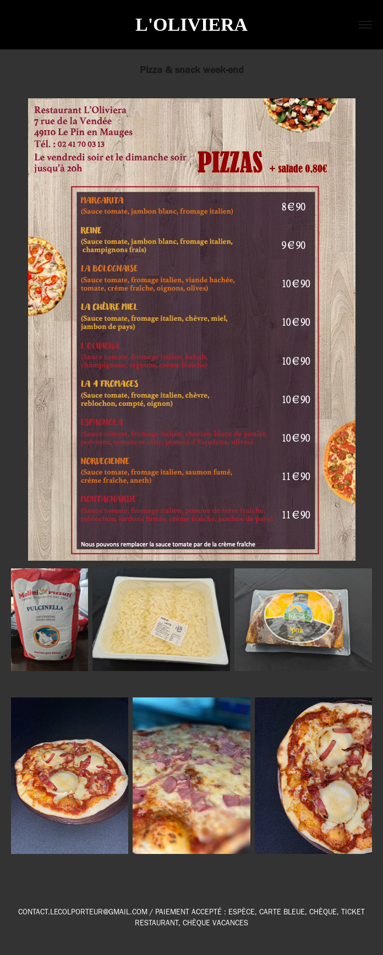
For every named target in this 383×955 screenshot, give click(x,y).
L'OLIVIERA (191, 24)
